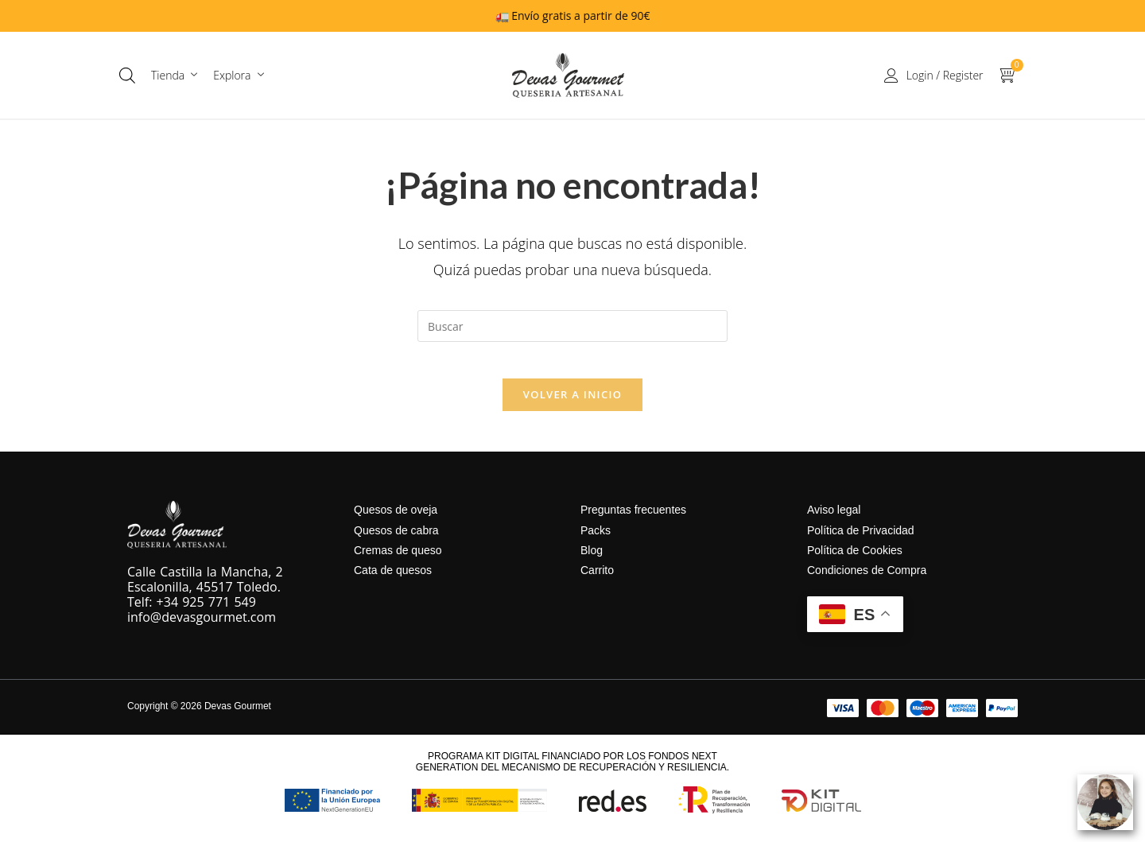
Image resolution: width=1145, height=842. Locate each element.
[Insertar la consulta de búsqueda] (572, 326)
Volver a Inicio (572, 406)
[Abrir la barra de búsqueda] (127, 75)
